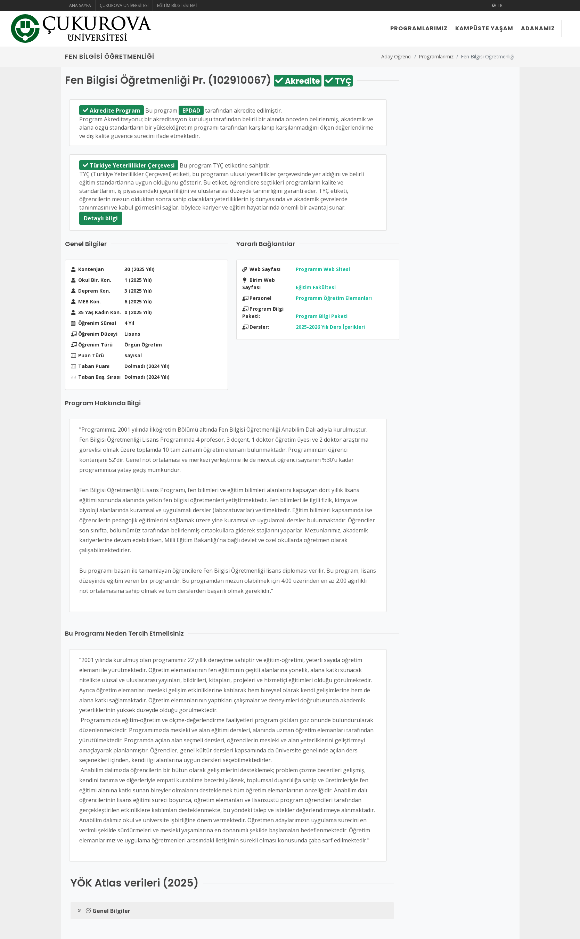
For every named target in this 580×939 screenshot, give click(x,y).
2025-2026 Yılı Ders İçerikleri (330, 327)
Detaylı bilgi (101, 218)
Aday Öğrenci (396, 56)
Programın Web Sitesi (323, 269)
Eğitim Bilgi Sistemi (177, 5)
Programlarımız (436, 56)
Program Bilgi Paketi (322, 316)
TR (497, 5)
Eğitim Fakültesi (316, 287)
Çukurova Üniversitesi (124, 5)
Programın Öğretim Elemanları (334, 298)
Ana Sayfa (80, 5)
